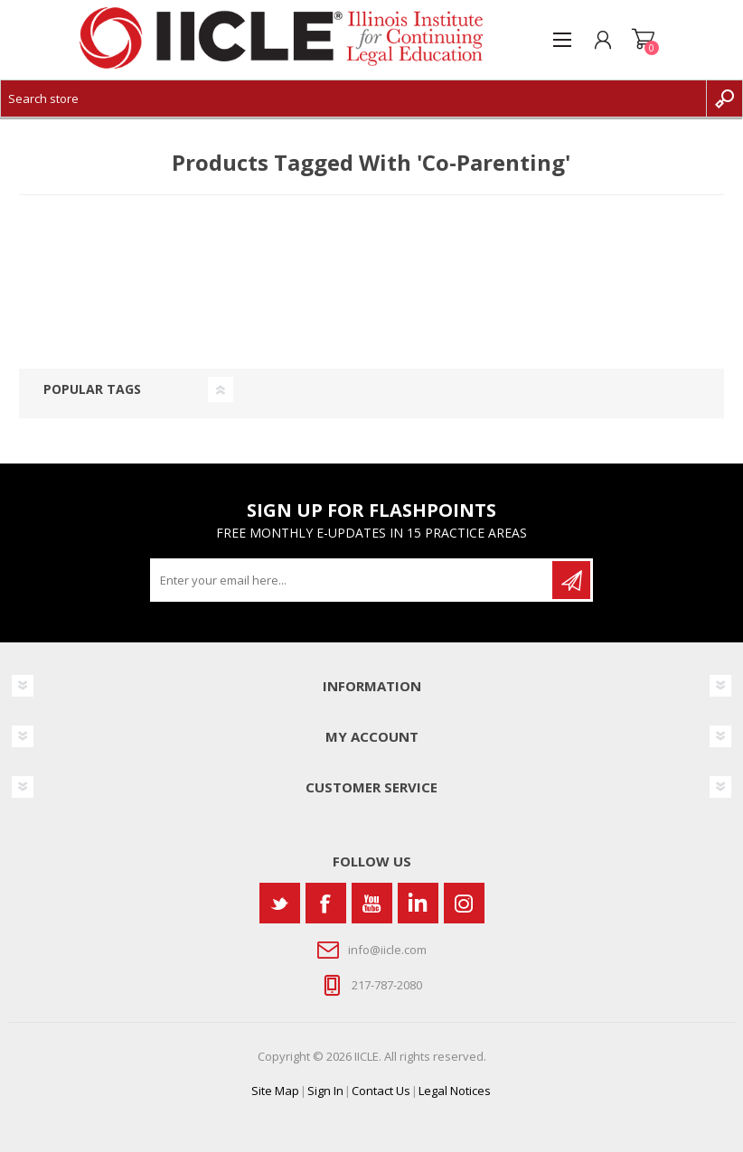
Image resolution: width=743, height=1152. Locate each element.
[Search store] (353, 98)
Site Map (275, 1090)
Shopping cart (643, 40)
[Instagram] (464, 903)
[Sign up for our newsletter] (352, 580)
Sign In (325, 1090)
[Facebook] (326, 903)
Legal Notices (455, 1090)
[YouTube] (372, 903)
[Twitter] (279, 903)
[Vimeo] (418, 903)
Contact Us (381, 1090)
